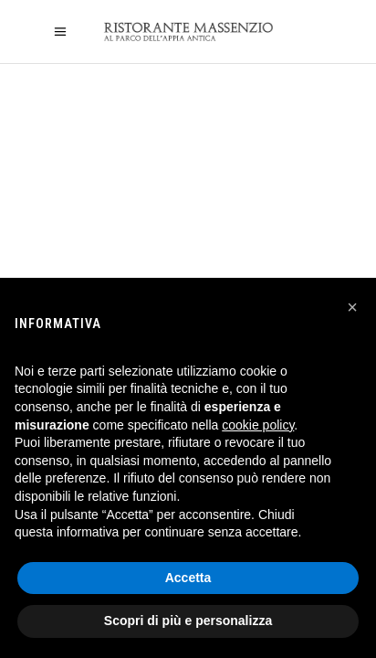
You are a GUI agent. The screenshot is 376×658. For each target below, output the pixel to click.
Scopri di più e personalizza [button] (188, 620)
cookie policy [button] (258, 425)
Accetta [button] (188, 577)
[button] (352, 307)
